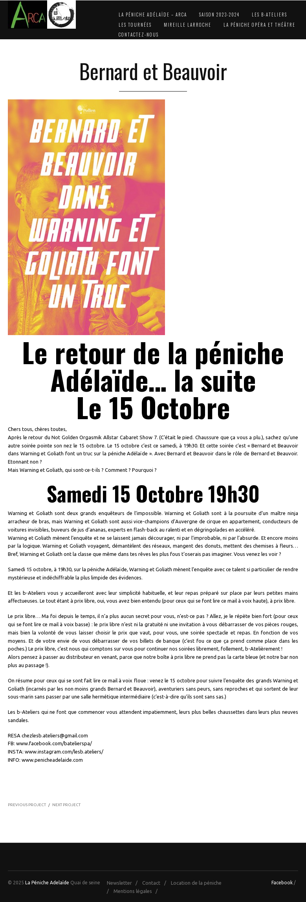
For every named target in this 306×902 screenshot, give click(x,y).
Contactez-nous (139, 34)
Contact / (156, 883)
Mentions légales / (137, 891)
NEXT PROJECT (66, 805)
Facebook (282, 882)
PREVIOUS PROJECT (27, 805)
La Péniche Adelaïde (47, 882)
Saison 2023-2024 (219, 14)
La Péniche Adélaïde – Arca (153, 14)
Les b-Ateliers (269, 14)
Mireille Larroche (187, 25)
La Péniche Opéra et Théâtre (259, 25)
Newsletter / (124, 883)
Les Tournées (135, 25)
